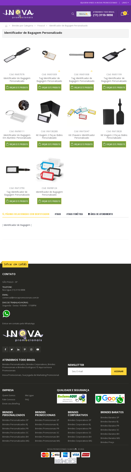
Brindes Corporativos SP (79, 420)
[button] (73, 14)
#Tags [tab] (58, 214)
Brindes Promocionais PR (47, 428)
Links (124, 2)
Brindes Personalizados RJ (15, 424)
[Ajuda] (7, 314)
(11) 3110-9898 (18, 289)
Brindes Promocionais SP (47, 420)
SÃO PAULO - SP (10, 282)
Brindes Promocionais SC (47, 432)
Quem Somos (8, 395)
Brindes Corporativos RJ (79, 424)
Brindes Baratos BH (110, 433)
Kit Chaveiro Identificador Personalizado (82, 136)
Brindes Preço (107, 442)
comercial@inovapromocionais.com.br (20, 297)
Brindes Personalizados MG (15, 440)
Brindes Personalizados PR (15, 428)
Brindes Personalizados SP (15, 420)
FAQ (27, 399)
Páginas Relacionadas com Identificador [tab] (25, 214)
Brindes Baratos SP (110, 417)
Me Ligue (29, 395)
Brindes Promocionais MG (47, 440)
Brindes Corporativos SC (79, 432)
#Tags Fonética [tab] (74, 214)
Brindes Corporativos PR (79, 428)
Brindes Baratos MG (110, 438)
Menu (83, 13)
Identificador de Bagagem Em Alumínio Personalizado (17, 136)
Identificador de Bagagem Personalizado (16, 79)
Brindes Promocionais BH (47, 436)
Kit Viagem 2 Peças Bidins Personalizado (49, 136)
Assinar (118, 371)
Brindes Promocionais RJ (46, 424)
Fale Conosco (8, 399)
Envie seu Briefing (11, 403)
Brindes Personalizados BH (15, 436)
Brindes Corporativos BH (79, 436)
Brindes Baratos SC (110, 429)
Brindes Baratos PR (110, 425)
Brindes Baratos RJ (109, 421)
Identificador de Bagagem (17, 224)
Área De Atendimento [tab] (100, 214)
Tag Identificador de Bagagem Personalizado (49, 79)
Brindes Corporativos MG (80, 440)
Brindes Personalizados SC (15, 432)
